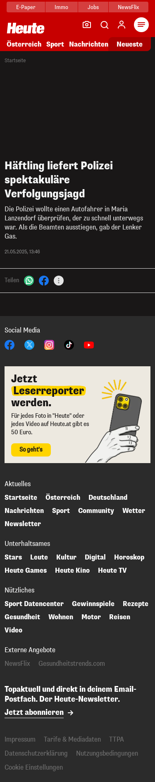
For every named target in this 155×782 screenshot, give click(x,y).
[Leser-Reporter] (87, 25)
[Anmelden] (121, 25)
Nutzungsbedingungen (107, 753)
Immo (61, 7)
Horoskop (129, 557)
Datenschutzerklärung (36, 753)
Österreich (24, 44)
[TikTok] (69, 344)
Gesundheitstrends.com (71, 664)
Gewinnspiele (93, 604)
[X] (29, 344)
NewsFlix (128, 7)
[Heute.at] (26, 27)
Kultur (66, 557)
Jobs (93, 7)
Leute (39, 557)
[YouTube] (89, 344)
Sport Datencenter (34, 604)
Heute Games (26, 571)
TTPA (116, 739)
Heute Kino (72, 571)
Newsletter (23, 524)
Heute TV (112, 571)
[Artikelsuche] (104, 25)
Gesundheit (22, 617)
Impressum (20, 739)
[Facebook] (44, 280)
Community (96, 511)
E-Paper (26, 7)
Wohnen (60, 617)
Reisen (119, 617)
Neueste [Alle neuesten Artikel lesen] (130, 44)
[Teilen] (59, 281)
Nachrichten (88, 44)
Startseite (15, 60)
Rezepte (135, 604)
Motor (91, 617)
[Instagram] (49, 344)
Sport (55, 44)
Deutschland (107, 498)
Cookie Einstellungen (34, 767)
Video (13, 630)
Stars (13, 557)
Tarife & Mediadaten (72, 739)
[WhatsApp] (29, 280)
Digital (95, 557)
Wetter (133, 511)
